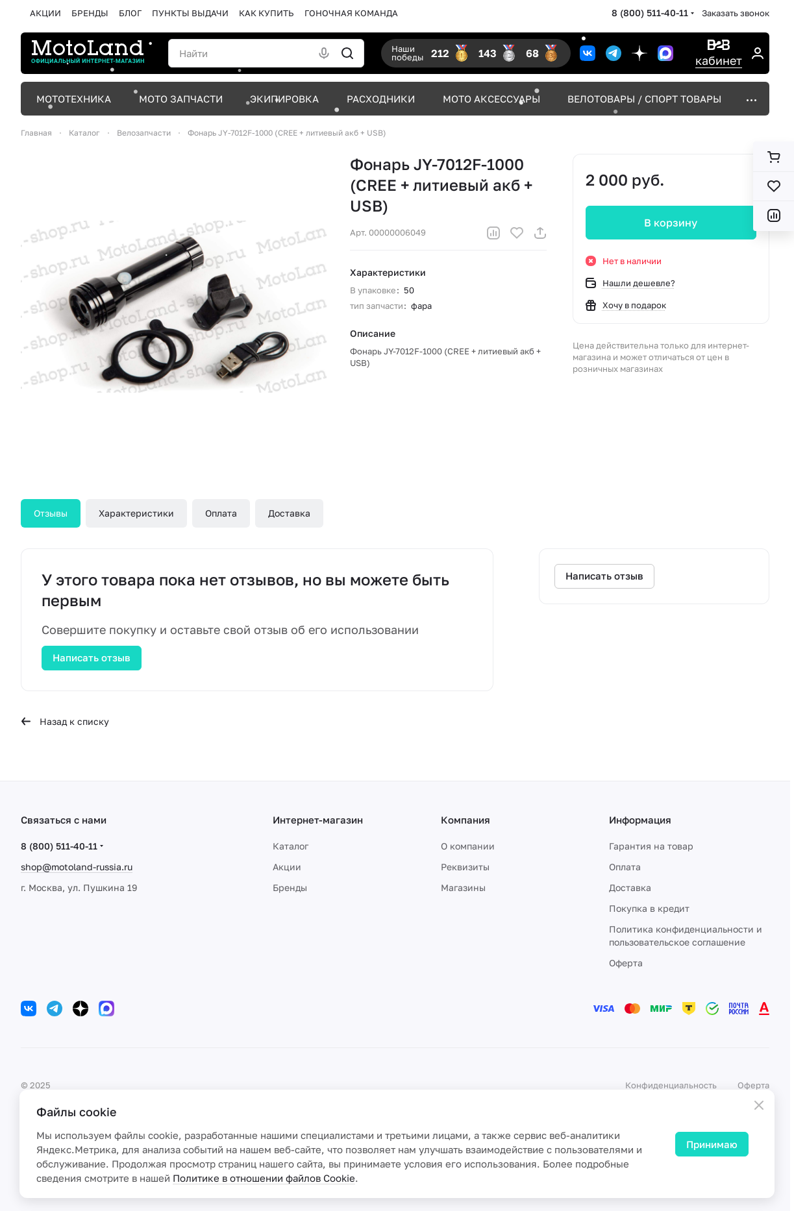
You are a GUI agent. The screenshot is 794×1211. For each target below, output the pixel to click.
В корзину (671, 222)
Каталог (290, 845)
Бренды (290, 887)
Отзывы (51, 513)
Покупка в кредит (649, 908)
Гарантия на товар (651, 845)
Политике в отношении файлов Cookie (264, 1178)
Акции (287, 866)
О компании (468, 845)
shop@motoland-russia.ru (76, 866)
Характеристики (136, 513)
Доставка (289, 513)
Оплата (221, 513)
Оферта (626, 962)
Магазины (463, 887)
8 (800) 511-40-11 (650, 12)
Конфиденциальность (671, 1085)
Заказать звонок (735, 13)
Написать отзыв (91, 657)
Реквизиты (465, 866)
